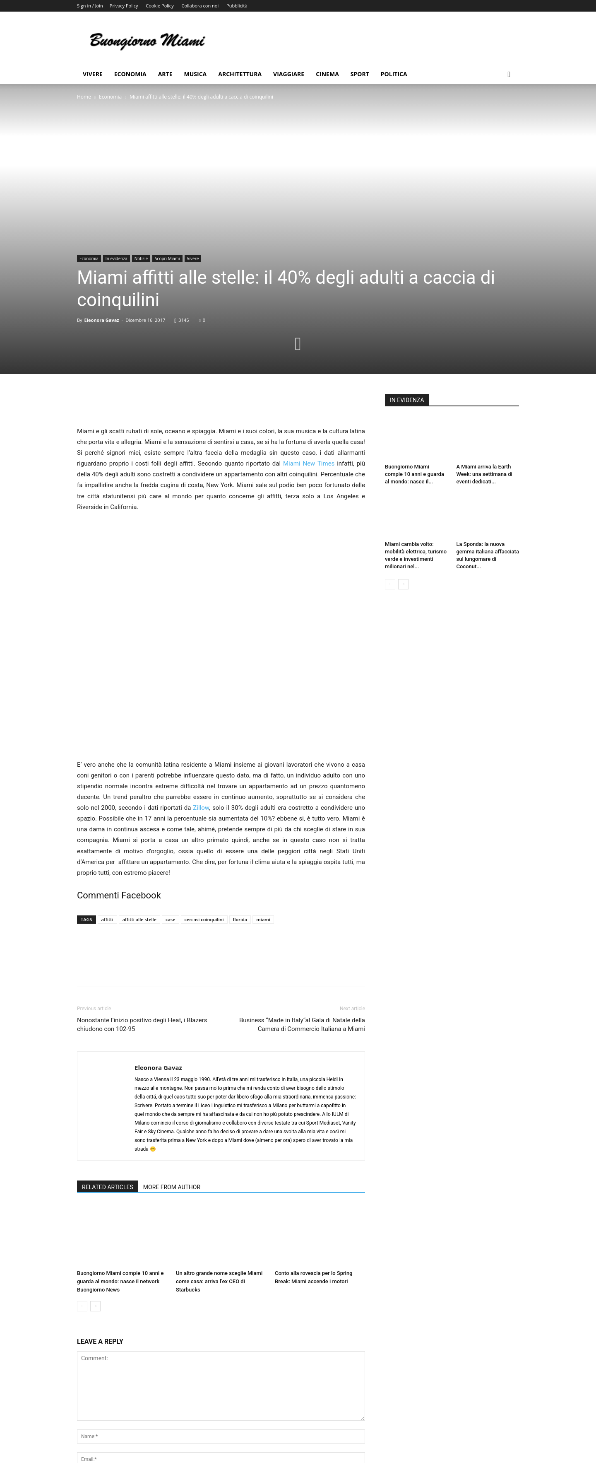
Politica (394, 74)
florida (240, 819)
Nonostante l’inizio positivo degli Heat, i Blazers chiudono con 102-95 (142, 924)
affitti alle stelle (139, 819)
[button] (509, 75)
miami (263, 819)
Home (84, 96)
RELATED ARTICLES (107, 1087)
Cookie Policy (159, 5)
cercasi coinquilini (204, 819)
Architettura (240, 74)
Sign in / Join (90, 5)
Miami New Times (308, 463)
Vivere (93, 74)
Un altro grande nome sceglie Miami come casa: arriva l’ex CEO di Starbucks (219, 1181)
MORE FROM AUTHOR (171, 1087)
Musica (195, 74)
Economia (130, 74)
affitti (107, 819)
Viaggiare (288, 74)
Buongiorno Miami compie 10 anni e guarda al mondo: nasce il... (414, 474)
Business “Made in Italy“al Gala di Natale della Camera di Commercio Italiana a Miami (302, 924)
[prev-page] (82, 1206)
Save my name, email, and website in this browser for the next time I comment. (186, 1402)
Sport (360, 74)
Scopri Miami (167, 258)
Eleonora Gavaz (101, 320)
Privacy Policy (124, 5)
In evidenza (116, 258)
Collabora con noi (200, 5)
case (170, 819)
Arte (165, 74)
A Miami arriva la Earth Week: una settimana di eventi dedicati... (484, 474)
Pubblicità (236, 5)
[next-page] (95, 1206)
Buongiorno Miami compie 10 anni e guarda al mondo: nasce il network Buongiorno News (120, 1181)
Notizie (141, 258)
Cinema (327, 74)
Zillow (201, 707)
